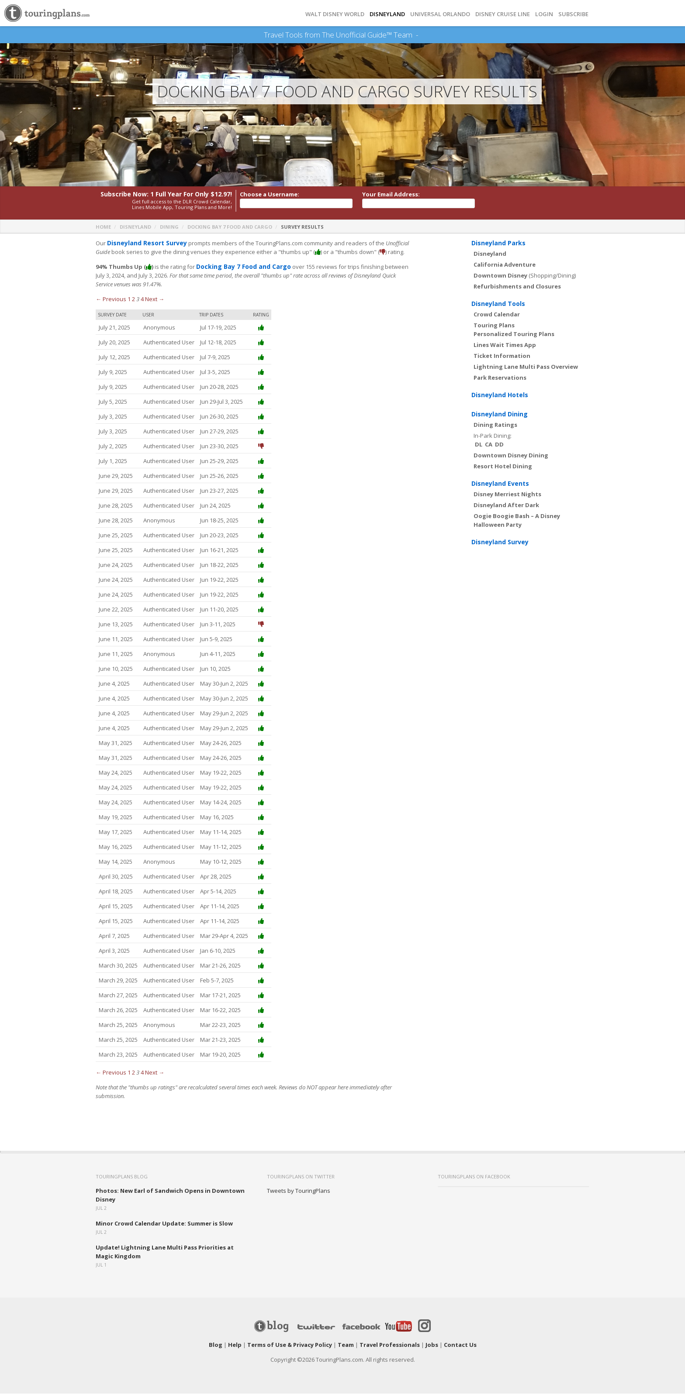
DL (478, 445)
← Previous (111, 299)
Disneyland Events (500, 484)
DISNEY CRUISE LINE (502, 14)
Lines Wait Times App (505, 345)
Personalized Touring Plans (514, 334)
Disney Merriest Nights (507, 494)
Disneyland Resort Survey (144, 243)
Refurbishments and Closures (517, 287)
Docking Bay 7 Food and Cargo (229, 227)
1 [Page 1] (129, 299)
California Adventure (505, 265)
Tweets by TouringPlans (298, 1191)
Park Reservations (500, 378)
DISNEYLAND (387, 14)
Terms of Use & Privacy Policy (289, 1345)
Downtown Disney (500, 276)
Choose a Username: (269, 195)
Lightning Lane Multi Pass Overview (526, 367)
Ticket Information (502, 356)
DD (499, 445)
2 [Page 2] (133, 299)
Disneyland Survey (500, 542)
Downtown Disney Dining (511, 456)
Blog (215, 1345)
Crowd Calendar (497, 315)
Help (235, 1345)
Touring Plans (494, 326)
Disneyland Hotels (499, 395)
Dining (169, 227)
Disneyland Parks (498, 243)
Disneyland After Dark (506, 505)
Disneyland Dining (499, 414)
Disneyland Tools (498, 304)
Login (544, 14)
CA (488, 445)
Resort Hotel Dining (503, 466)
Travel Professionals (390, 1345)
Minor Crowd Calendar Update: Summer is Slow (164, 1224)
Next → (154, 299)
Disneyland (135, 227)
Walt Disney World (334, 14)
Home (103, 227)
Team (346, 1345)
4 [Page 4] (142, 299)
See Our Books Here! (421, 35)
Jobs (432, 1345)
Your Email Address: (391, 195)
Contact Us (460, 1345)
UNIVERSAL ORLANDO (440, 14)
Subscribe (573, 14)
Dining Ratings (495, 425)
